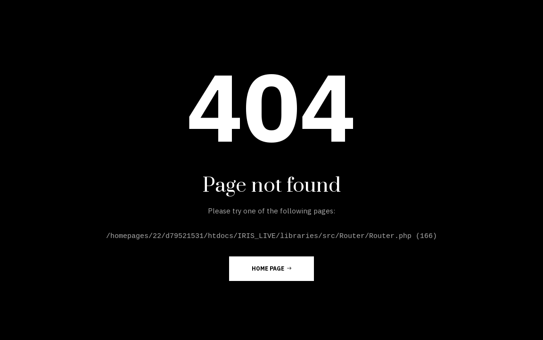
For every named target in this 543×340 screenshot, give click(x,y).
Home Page (271, 268)
